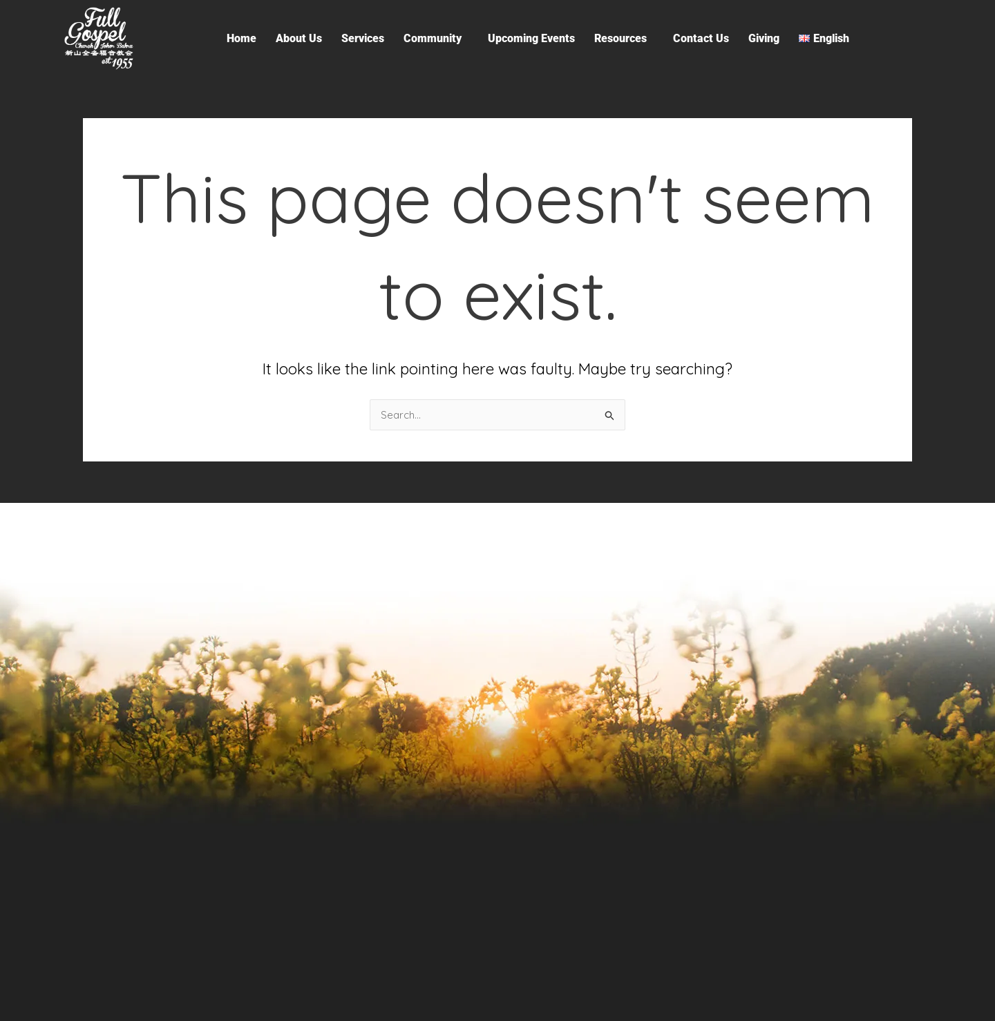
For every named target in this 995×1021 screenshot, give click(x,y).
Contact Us (701, 38)
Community (433, 38)
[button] (436, 38)
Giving (763, 38)
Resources (620, 38)
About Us (299, 38)
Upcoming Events (531, 38)
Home (241, 38)
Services (362, 38)
